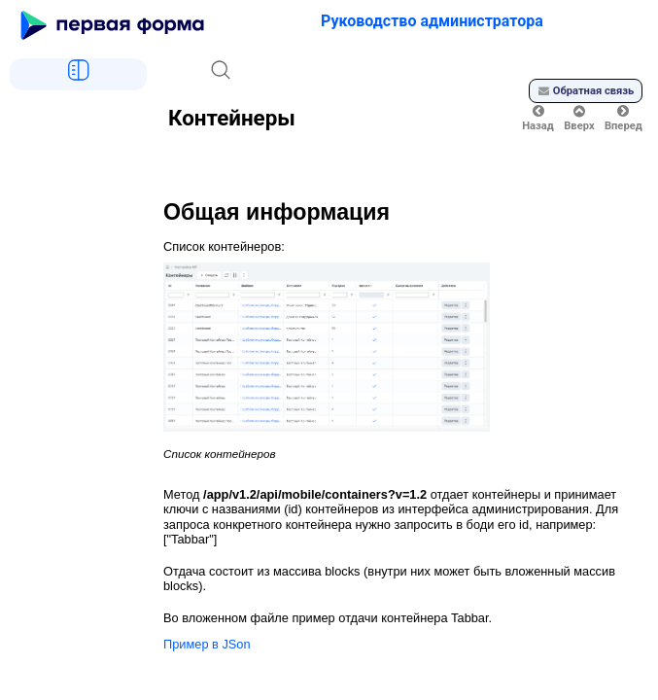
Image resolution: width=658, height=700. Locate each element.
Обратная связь (586, 91)
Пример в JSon (207, 644)
